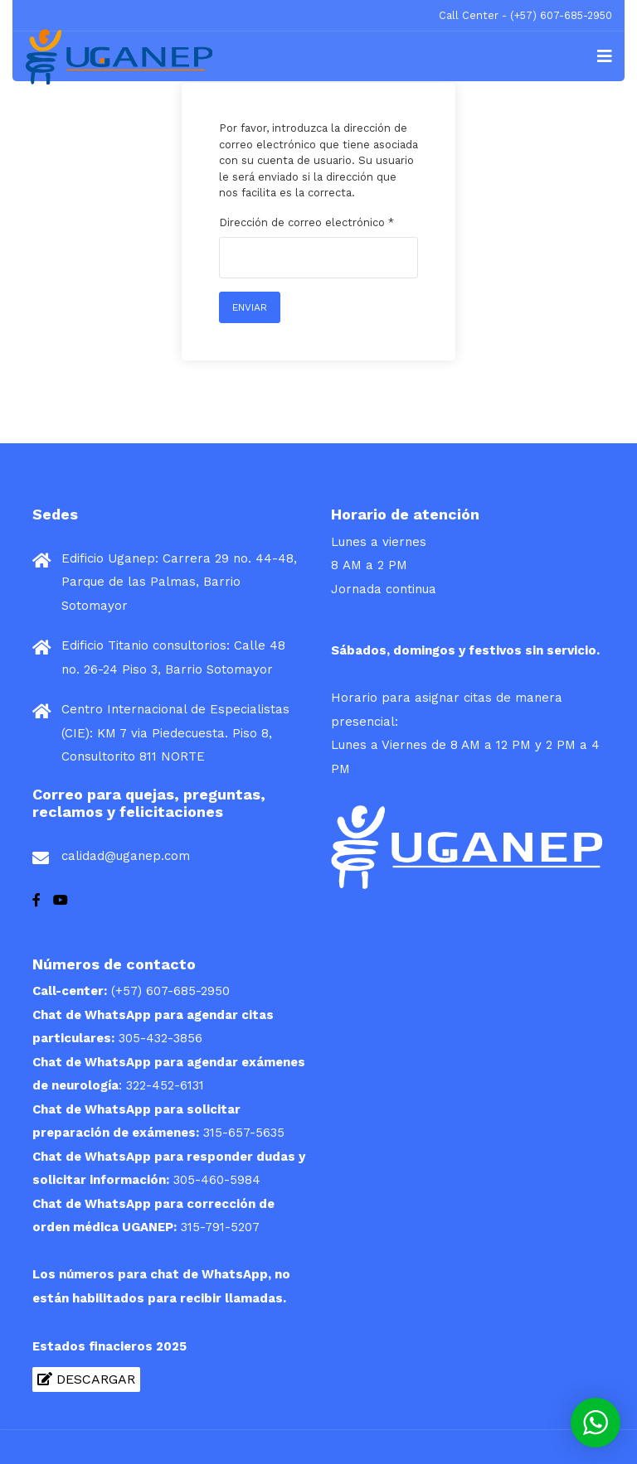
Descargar (86, 1379)
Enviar (249, 307)
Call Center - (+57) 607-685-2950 (525, 15)
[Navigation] (604, 56)
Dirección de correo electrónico (306, 222)
